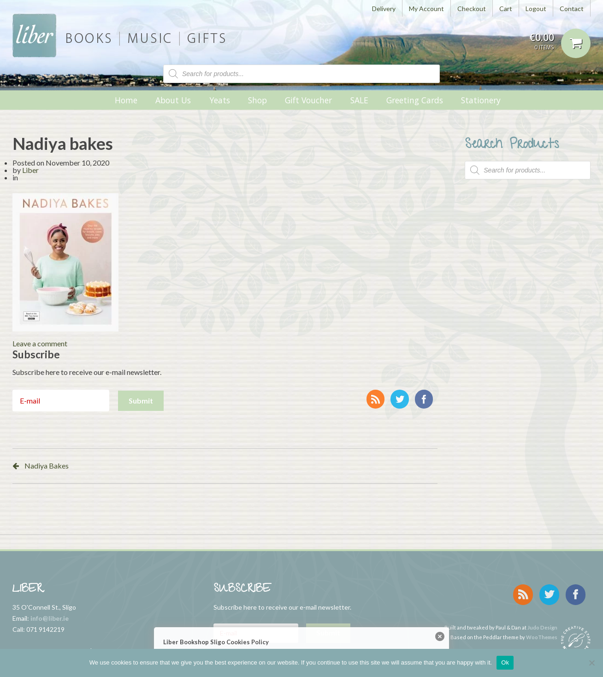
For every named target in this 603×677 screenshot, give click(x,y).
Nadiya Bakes (46, 465)
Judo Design (542, 623)
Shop (257, 100)
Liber (30, 170)
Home (126, 100)
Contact (572, 8)
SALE (359, 100)
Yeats (219, 100)
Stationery (481, 100)
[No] (591, 662)
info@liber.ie (49, 618)
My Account (426, 8)
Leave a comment (39, 343)
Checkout (471, 8)
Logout (536, 8)
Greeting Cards (414, 100)
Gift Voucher (308, 100)
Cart (505, 8)
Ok (505, 662)
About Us (173, 100)
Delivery (384, 8)
